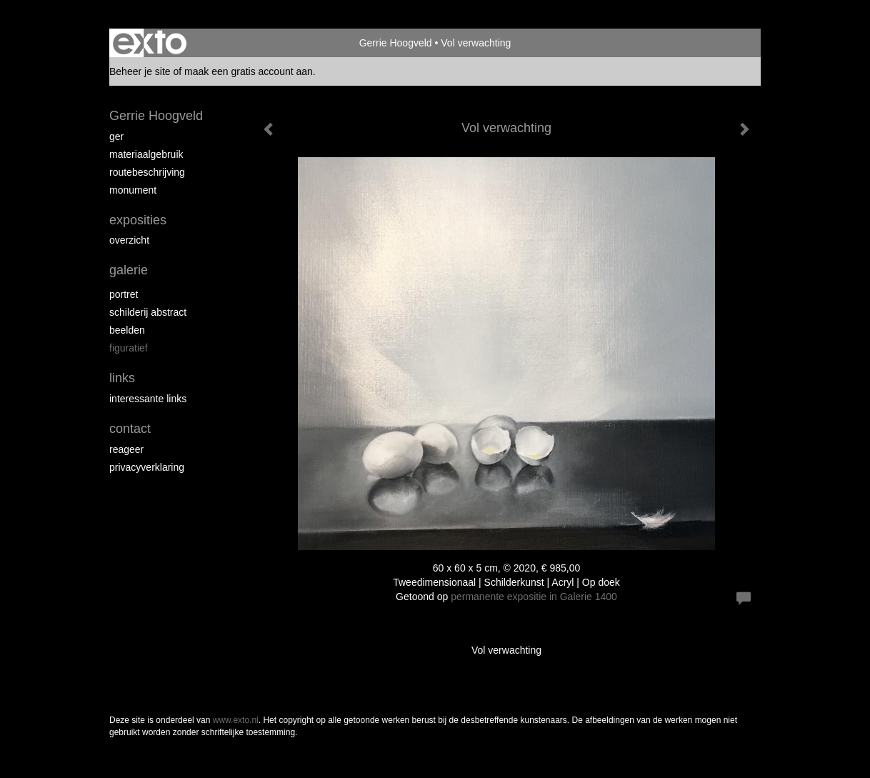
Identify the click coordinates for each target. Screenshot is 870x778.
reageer (126, 449)
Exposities (137, 220)
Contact (130, 429)
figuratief (128, 348)
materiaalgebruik (146, 154)
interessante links (147, 398)
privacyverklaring (146, 467)
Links (122, 378)
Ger (116, 136)
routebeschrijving (147, 172)
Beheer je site (140, 71)
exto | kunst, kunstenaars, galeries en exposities (149, 43)
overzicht (129, 240)
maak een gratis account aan (248, 71)
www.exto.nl (236, 720)
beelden (127, 330)
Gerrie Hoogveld (395, 43)
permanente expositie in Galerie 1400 (534, 596)
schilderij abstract (147, 312)
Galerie (128, 270)
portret (123, 294)
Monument (132, 190)
